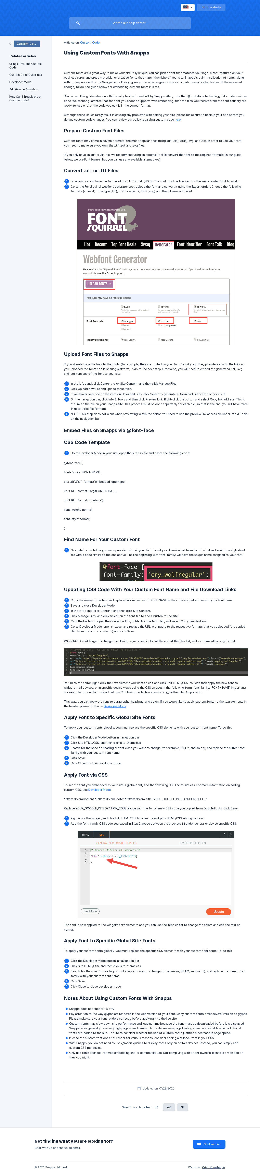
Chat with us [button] (212, 1144)
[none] (188, 7)
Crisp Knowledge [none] (213, 1167)
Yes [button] (169, 1107)
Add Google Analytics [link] (23, 89)
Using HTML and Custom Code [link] (25, 65)
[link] (24, 43)
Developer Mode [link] (20, 82)
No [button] (182, 1107)
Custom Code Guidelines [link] (25, 74)
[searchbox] (130, 23)
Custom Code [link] (90, 42)
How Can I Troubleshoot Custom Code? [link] (25, 98)
